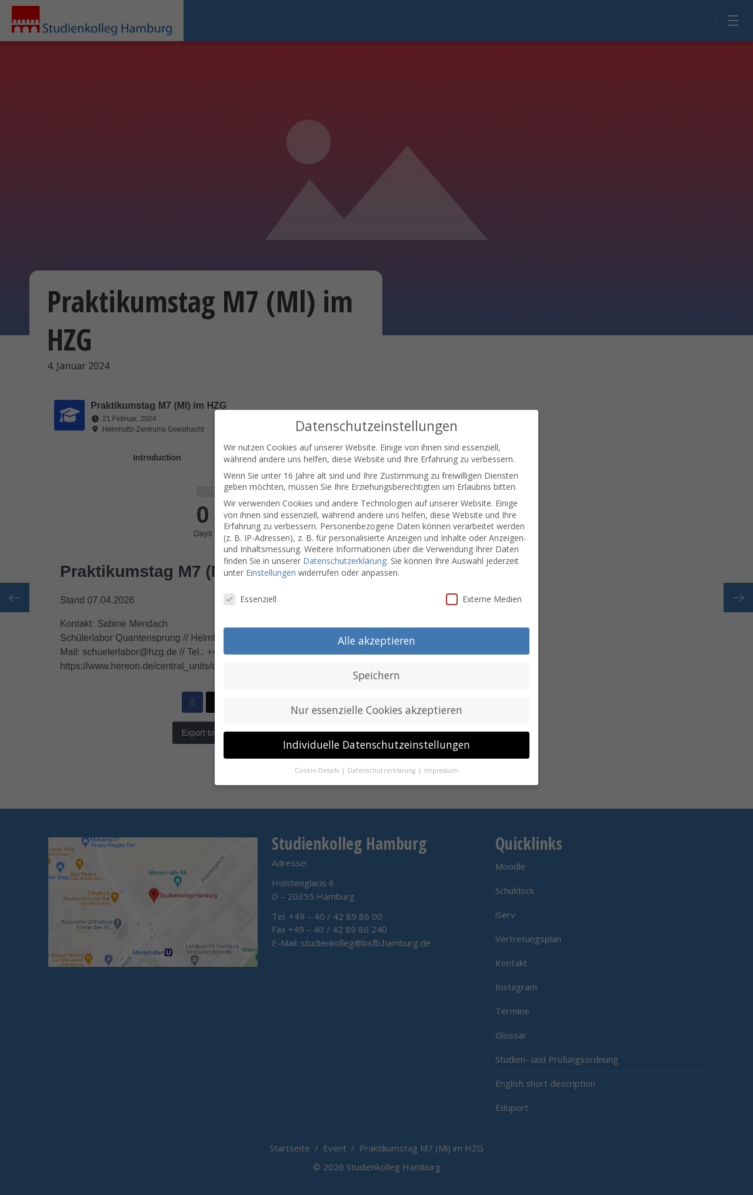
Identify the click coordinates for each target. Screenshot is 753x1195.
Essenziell (250, 597)
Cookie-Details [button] (318, 769)
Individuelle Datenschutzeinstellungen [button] (376, 743)
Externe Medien (484, 597)
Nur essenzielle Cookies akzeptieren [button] (376, 709)
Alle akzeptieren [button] (376, 639)
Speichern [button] (376, 674)
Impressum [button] (441, 769)
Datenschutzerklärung (345, 559)
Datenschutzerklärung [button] (382, 769)
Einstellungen (271, 570)
